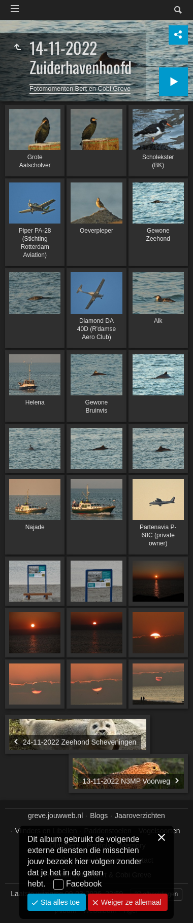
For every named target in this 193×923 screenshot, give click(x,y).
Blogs (99, 815)
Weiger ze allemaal (130, 902)
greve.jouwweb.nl (55, 815)
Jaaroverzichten (140, 815)
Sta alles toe (59, 902)
